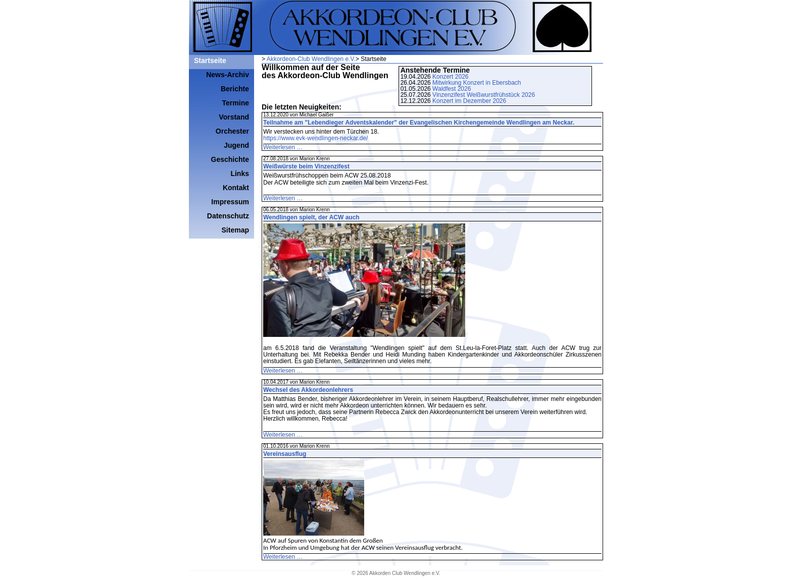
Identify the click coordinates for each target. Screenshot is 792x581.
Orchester (232, 131)
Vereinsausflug (284, 453)
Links (239, 173)
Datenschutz (228, 216)
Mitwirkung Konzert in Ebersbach (476, 82)
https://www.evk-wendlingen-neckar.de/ (315, 138)
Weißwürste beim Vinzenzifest (306, 166)
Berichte (235, 89)
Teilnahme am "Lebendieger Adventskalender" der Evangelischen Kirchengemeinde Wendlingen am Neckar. (418, 122)
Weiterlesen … (283, 147)
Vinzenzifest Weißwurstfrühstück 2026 (483, 94)
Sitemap (235, 230)
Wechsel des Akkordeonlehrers (308, 389)
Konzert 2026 (450, 76)
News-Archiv (227, 75)
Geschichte (230, 159)
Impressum (230, 202)
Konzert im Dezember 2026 (469, 100)
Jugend (236, 145)
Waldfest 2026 (451, 88)
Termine (235, 103)
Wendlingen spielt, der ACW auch (311, 217)
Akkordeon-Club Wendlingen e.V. (311, 59)
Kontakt (236, 188)
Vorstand (234, 117)
